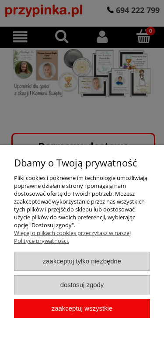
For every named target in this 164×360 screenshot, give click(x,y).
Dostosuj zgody (82, 284)
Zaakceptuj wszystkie (82, 308)
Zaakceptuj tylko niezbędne (82, 261)
